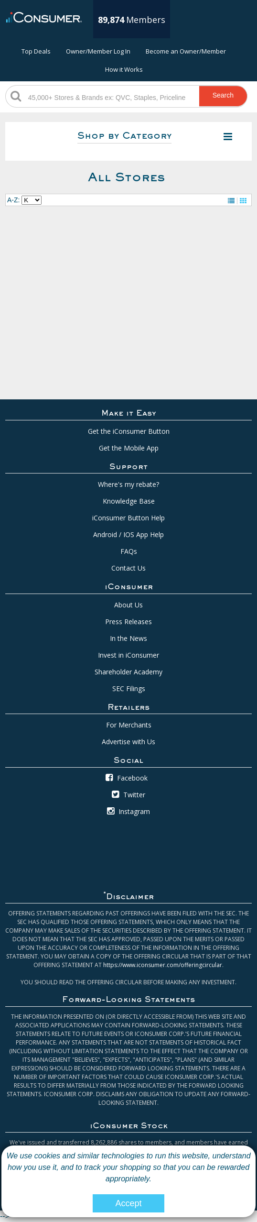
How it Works (124, 69)
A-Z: (13, 200)
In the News (128, 638)
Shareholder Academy (128, 671)
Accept (128, 1203)
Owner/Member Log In (98, 51)
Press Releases (128, 621)
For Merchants (128, 724)
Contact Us (128, 567)
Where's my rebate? (128, 484)
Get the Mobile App (129, 447)
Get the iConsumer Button (129, 431)
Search (223, 95)
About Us (128, 604)
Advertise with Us (128, 741)
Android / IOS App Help (128, 534)
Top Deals (36, 51)
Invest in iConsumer (128, 655)
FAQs (128, 551)
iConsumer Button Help (128, 517)
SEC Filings (128, 688)
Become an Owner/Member (186, 51)
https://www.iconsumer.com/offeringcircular (162, 965)
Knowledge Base (129, 501)
